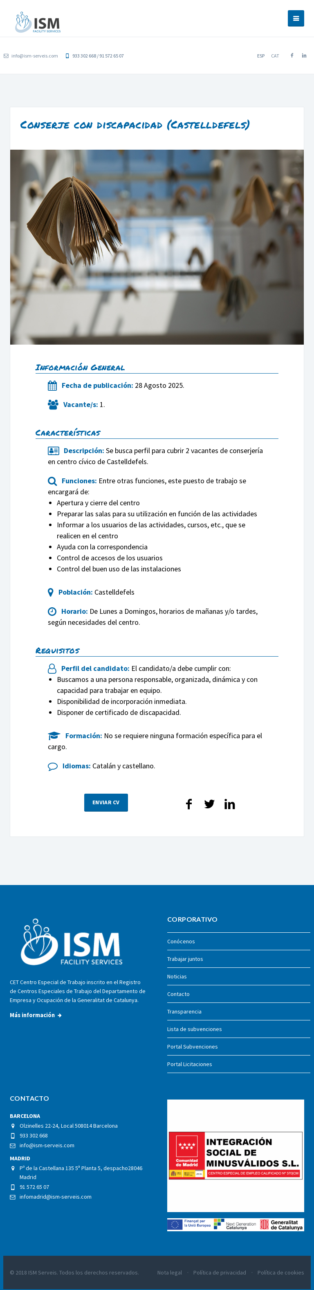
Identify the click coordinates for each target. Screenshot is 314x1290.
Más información (32, 1015)
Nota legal (169, 1272)
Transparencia (184, 1011)
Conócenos (181, 941)
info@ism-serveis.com (31, 56)
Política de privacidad (219, 1272)
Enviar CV (106, 811)
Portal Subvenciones (192, 1046)
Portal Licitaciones (189, 1064)
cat (275, 56)
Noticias (177, 976)
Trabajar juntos (185, 959)
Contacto (178, 994)
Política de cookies (281, 1272)
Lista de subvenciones (194, 1029)
